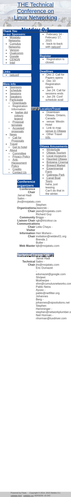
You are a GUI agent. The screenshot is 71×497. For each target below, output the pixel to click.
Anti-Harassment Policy (19, 163)
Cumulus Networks (15, 45)
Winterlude (53, 149)
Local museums (56, 155)
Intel (12, 62)
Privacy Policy (21, 156)
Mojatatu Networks (14, 39)
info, (48, 137)
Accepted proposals (17, 130)
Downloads (19, 102)
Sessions (15, 93)
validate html (16, 496)
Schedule (15, 90)
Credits (17, 169)
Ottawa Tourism (56, 152)
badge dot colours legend (21, 115)
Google (14, 56)
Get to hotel (20, 147)
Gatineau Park (55, 174)
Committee (19, 153)
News (13, 134)
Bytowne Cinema (57, 162)
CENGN (15, 59)
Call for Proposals (17, 139)
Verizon (14, 50)
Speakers (16, 96)
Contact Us (19, 172)
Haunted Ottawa (57, 159)
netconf (14, 74)
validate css (28, 496)
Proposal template (17, 123)
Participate (16, 99)
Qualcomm (16, 53)
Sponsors (16, 87)
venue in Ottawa (55, 131)
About (13, 150)
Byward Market (56, 165)
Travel (13, 143)
